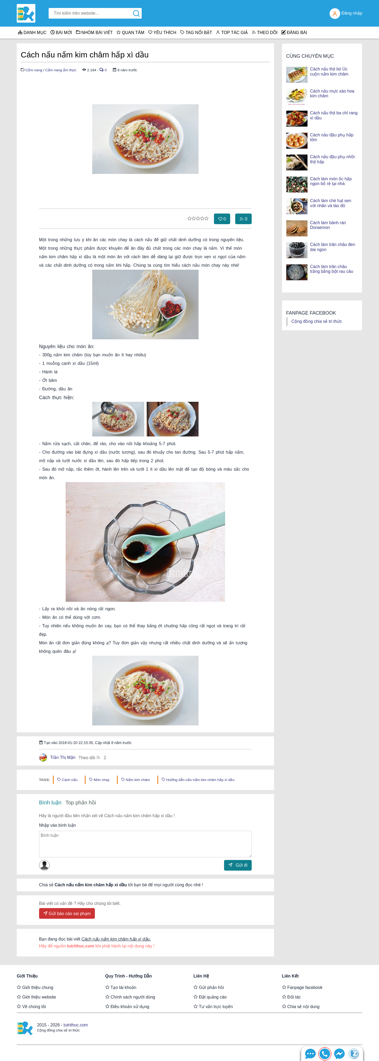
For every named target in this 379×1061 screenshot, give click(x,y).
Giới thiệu (27, 976)
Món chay (99, 780)
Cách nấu (67, 780)
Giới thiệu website (36, 997)
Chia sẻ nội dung (301, 1006)
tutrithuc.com (76, 1025)
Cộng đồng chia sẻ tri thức (317, 321)
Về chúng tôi (31, 1006)
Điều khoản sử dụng (127, 1006)
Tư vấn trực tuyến (213, 1006)
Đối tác (291, 997)
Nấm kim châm (135, 780)
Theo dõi (92, 757)
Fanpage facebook (302, 987)
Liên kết (290, 976)
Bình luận (50, 802)
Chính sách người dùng (130, 997)
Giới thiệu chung (35, 987)
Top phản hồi (80, 802)
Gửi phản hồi (208, 987)
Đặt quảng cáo (210, 997)
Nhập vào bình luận (57, 825)
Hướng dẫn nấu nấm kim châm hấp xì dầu (198, 780)
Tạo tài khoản (120, 987)
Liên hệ (201, 976)
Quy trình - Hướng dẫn (128, 976)
